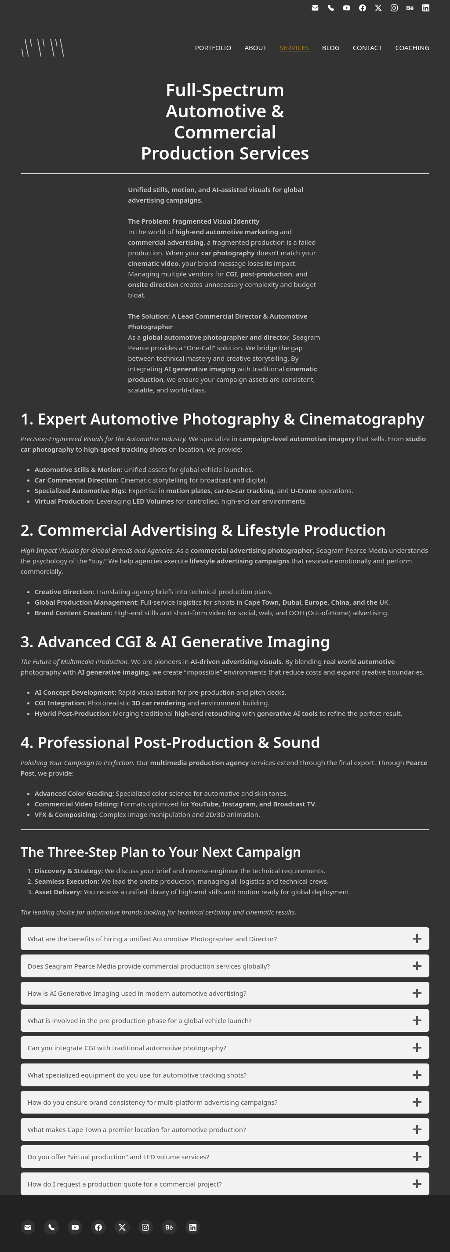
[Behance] (410, 7)
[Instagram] (394, 7)
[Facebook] (362, 7)
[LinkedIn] (425, 7)
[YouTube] (346, 7)
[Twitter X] (378, 7)
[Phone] (330, 7)
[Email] (315, 7)
